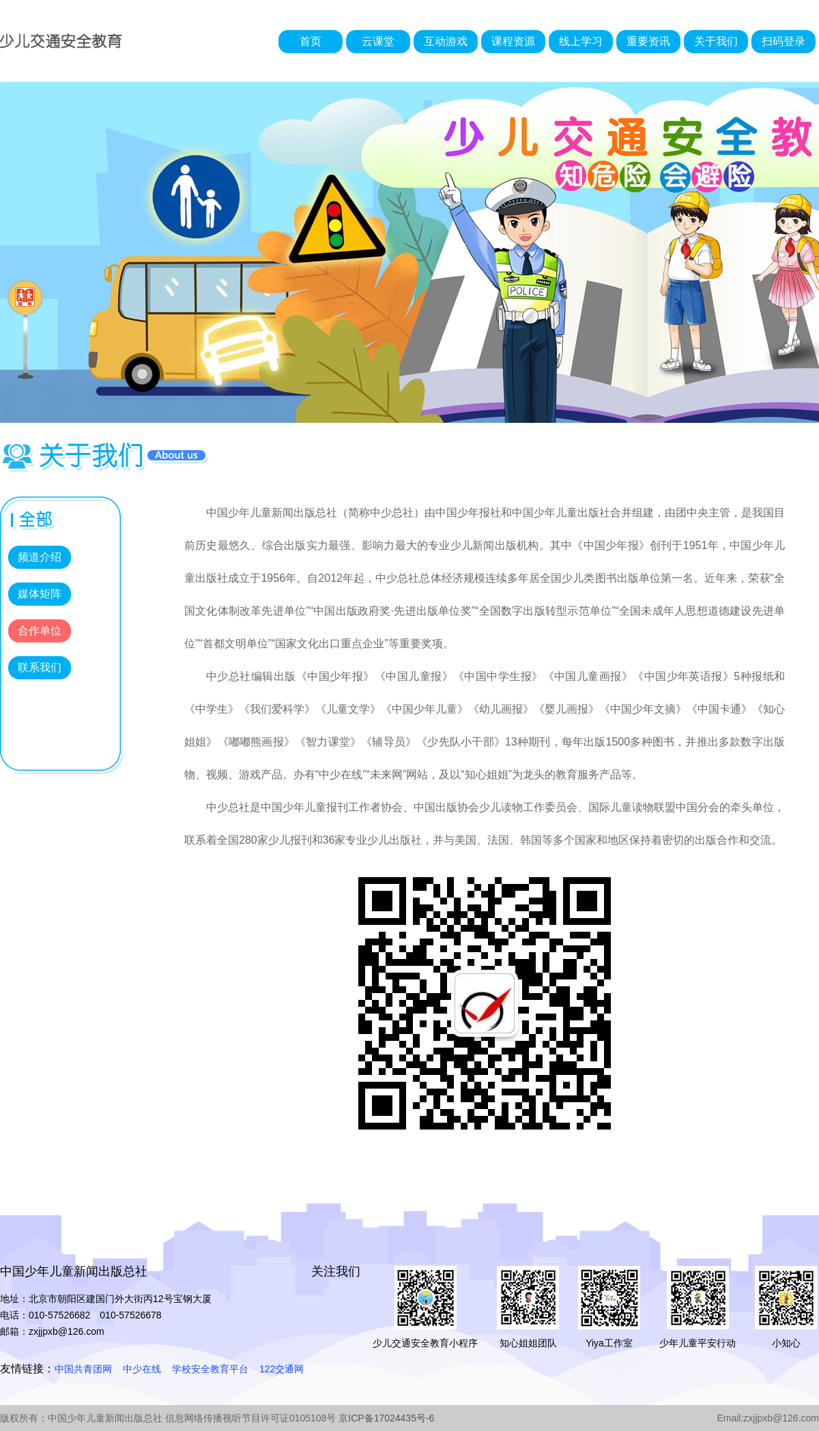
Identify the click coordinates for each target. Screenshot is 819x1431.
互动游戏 (446, 41)
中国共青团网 (83, 1368)
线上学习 (581, 41)
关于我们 (716, 41)
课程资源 (513, 41)
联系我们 (39, 667)
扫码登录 (783, 41)
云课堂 (378, 41)
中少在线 (142, 1368)
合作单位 (39, 630)
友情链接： (27, 1368)
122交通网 (281, 1368)
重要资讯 (648, 41)
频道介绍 (39, 557)
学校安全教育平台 (210, 1368)
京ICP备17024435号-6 (386, 1418)
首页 (310, 41)
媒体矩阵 (39, 594)
